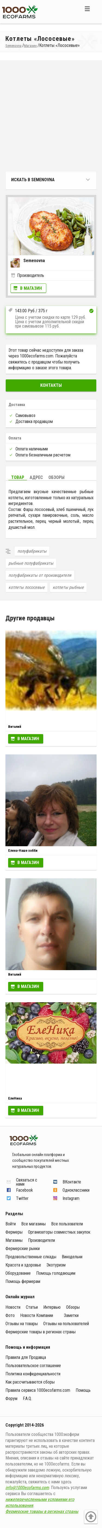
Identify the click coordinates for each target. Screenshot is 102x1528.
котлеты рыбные (68, 587)
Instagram (71, 1198)
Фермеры (14, 1232)
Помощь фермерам (22, 1281)
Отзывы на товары (21, 1323)
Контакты (51, 385)
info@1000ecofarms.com (27, 1487)
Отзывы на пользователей (66, 1323)
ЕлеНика (15, 1098)
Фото (10, 1315)
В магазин (31, 288)
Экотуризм (56, 1265)
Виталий (14, 727)
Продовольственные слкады (30, 1256)
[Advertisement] (51, 117)
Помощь (83, 1390)
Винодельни (72, 1256)
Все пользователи (67, 1223)
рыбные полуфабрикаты (30, 563)
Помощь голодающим (55, 1273)
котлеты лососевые (26, 587)
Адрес (36, 477)
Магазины (14, 1240)
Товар (17, 477)
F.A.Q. (27, 1398)
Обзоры (56, 477)
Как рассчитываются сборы (30, 1382)
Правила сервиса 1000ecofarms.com (37, 1390)
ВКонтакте (72, 1182)
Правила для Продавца (25, 1357)
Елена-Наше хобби (23, 850)
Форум (11, 1398)
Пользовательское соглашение (33, 1365)
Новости (12, 1307)
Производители (41, 1240)
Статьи (32, 1307)
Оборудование (18, 1273)
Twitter (22, 1198)
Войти (10, 1223)
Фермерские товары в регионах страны (40, 1331)
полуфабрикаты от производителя (39, 575)
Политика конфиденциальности (32, 1373)
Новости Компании (36, 1315)
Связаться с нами (26, 1182)
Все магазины (33, 1223)
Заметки (71, 1315)
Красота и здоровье (23, 1265)
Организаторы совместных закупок (59, 1232)
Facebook (24, 1190)
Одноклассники (76, 1190)
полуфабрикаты (32, 551)
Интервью (52, 1307)
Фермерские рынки (22, 1248)
